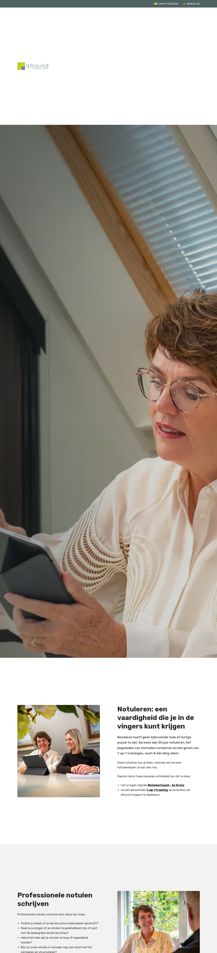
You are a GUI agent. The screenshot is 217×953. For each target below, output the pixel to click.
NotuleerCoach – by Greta (166, 785)
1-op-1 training (157, 790)
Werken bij (193, 3)
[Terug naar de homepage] (32, 66)
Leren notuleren (168, 3)
